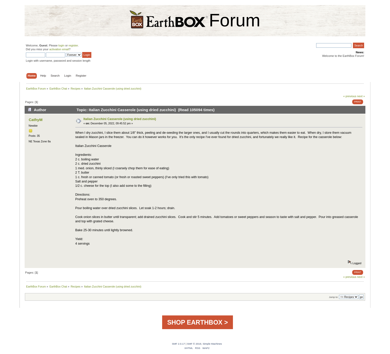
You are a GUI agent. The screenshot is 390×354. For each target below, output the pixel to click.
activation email (59, 49)
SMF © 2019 (194, 343)
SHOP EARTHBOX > (197, 322)
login (61, 45)
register (73, 45)
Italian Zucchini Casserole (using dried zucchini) (119, 119)
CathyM (35, 119)
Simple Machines (212, 343)
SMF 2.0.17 (178, 343)
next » (361, 96)
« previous (349, 96)
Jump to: (333, 297)
